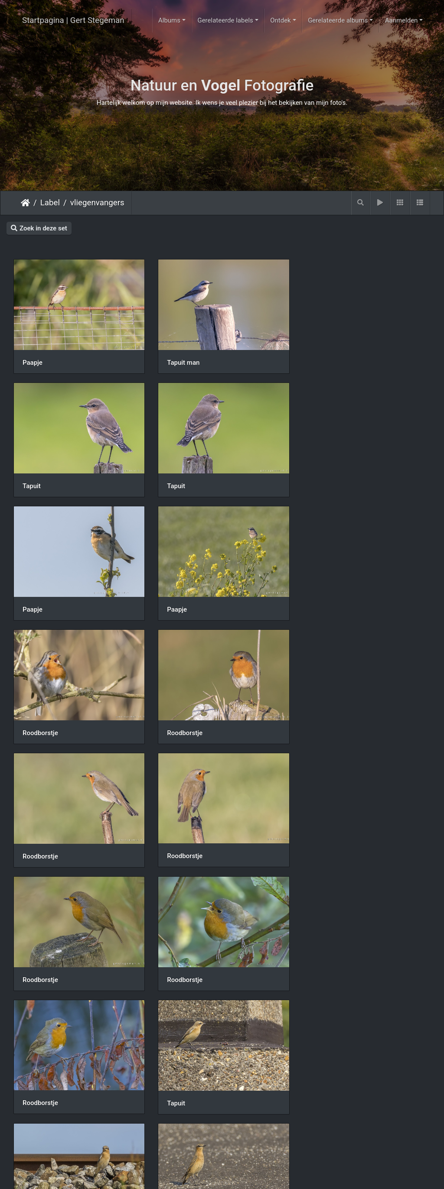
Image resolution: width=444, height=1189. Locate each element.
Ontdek (280, 20)
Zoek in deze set (39, 228)
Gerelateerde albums (338, 20)
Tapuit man (182, 362)
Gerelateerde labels (225, 20)
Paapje (32, 362)
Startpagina (25, 203)
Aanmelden (401, 20)
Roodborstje (40, 607)
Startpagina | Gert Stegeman (73, 20)
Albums (169, 20)
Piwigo (257, 1175)
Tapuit (318, 362)
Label (50, 202)
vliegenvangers (97, 202)
